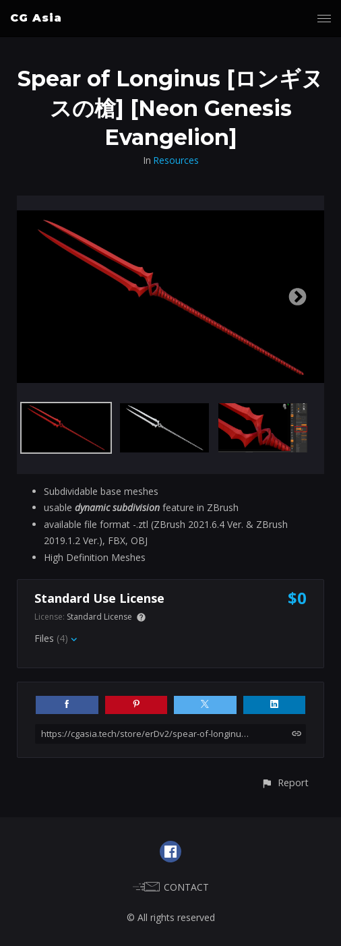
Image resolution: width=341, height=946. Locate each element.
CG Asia (36, 17)
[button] (284, 782)
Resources (176, 160)
